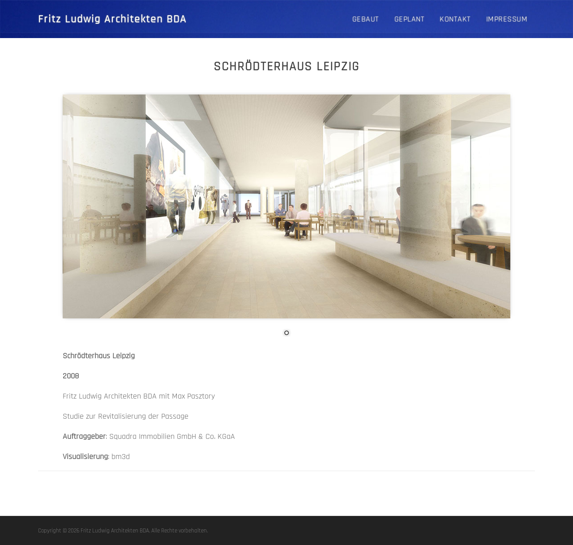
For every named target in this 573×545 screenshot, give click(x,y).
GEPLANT (409, 19)
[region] (286, 222)
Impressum (507, 19)
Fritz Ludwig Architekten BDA (112, 19)
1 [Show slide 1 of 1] (286, 334)
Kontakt (455, 19)
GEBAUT (365, 19)
